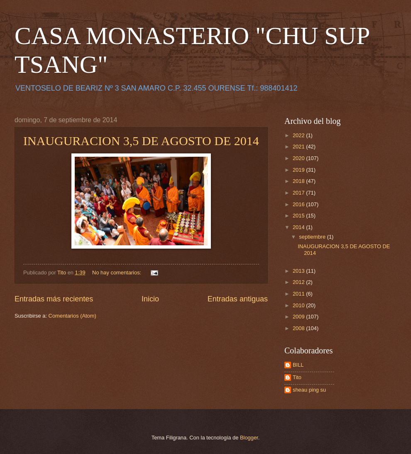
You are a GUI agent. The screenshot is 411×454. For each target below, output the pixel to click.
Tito (297, 377)
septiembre (313, 237)
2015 (299, 215)
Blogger (249, 437)
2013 (299, 271)
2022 (299, 135)
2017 (299, 193)
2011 (299, 294)
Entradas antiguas (238, 299)
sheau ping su (309, 390)
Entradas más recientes (54, 299)
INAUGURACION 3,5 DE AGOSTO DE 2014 (141, 141)
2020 (299, 158)
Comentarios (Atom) (72, 316)
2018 (299, 181)
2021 (299, 146)
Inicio (150, 299)
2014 (299, 227)
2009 (299, 316)
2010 (299, 305)
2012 (299, 282)
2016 (299, 204)
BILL (298, 365)
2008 (299, 328)
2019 (299, 170)
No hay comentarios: (117, 272)
